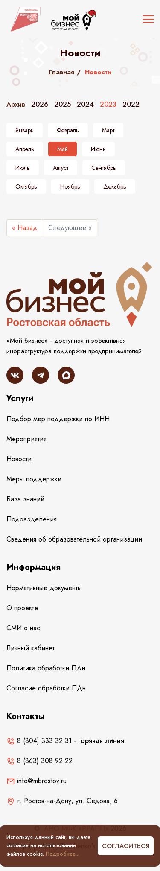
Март (108, 130)
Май (62, 149)
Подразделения (31, 519)
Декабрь (114, 186)
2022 (131, 104)
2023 (108, 104)
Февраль (68, 130)
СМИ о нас (23, 628)
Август (60, 167)
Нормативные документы (44, 588)
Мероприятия (26, 439)
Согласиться (125, 846)
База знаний (25, 499)
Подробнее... (62, 854)
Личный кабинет (30, 648)
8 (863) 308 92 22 (39, 761)
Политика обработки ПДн (45, 668)
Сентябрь (103, 167)
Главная (61, 72)
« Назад (25, 228)
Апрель (24, 149)
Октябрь (26, 186)
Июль (22, 167)
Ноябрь (70, 186)
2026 (39, 104)
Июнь (98, 149)
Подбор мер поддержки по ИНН (58, 419)
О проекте (22, 608)
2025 (62, 104)
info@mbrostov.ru (36, 781)
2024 (85, 104)
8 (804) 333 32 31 (39, 741)
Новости (19, 459)
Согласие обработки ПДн (46, 688)
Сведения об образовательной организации (74, 539)
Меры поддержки (33, 479)
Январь (24, 130)
